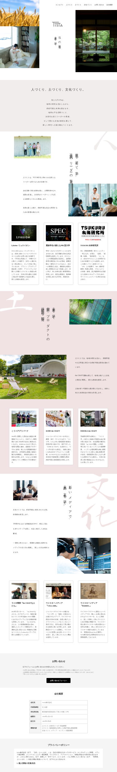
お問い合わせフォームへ (58, 680)
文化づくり (88, 5)
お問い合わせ (99, 5)
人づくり (69, 5)
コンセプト (59, 5)
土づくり (78, 5)
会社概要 (109, 5)
